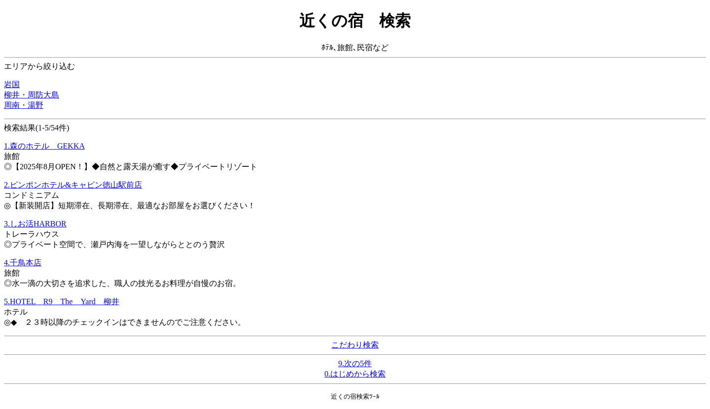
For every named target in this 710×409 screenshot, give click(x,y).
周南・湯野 (23, 105)
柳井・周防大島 (31, 95)
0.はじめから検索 (355, 374)
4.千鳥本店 (22, 262)
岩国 (12, 84)
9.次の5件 (355, 363)
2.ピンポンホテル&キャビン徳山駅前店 (73, 185)
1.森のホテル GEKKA (44, 146)
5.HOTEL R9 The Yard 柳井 (61, 301)
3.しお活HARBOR (35, 224)
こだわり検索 (355, 345)
